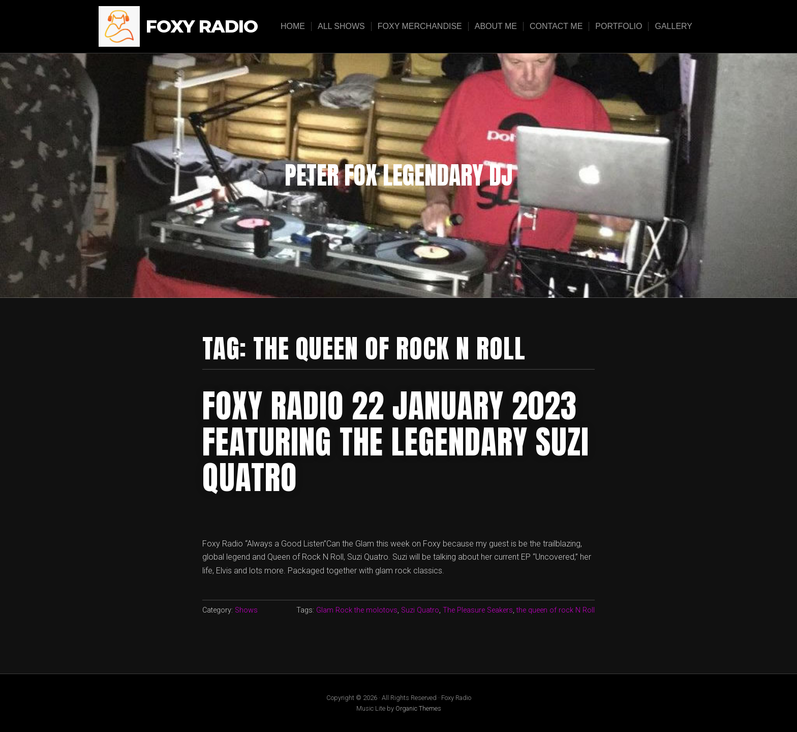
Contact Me (556, 26)
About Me (496, 26)
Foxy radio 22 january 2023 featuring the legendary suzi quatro (396, 441)
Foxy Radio (202, 27)
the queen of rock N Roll (555, 610)
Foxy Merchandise (420, 26)
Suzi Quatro (420, 610)
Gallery (673, 26)
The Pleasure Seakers (478, 610)
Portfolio (618, 26)
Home (293, 26)
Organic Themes (418, 708)
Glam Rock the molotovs (356, 610)
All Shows (341, 26)
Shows (246, 610)
